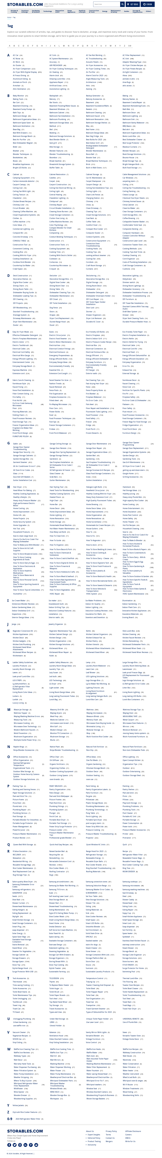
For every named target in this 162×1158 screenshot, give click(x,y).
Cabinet (16, 174)
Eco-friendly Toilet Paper (133, 332)
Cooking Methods (130, 249)
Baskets (89, 109)
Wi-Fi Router (128, 1085)
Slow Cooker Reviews (94, 916)
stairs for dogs (92, 945)
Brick (88, 164)
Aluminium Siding (20, 79)
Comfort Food (91, 225)
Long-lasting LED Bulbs (132, 696)
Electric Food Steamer (58, 339)
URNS (52, 1022)
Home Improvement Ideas (60, 512)
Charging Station (93, 198)
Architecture (91, 82)
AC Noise (16, 59)
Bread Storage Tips (130, 161)
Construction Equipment (96, 241)
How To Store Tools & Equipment (131, 585)
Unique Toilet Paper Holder (97, 1019)
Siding (88, 906)
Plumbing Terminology (95, 810)
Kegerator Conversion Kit (23, 631)
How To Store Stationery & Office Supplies (63, 585)
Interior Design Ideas (20, 617)
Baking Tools (18, 99)
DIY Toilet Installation (58, 303)
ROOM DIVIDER (129, 871)
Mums (52, 740)
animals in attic (129, 79)
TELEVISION (54, 978)
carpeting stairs (129, 181)
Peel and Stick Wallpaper (59, 796)
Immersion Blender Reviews (23, 604)
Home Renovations (93, 518)
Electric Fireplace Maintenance (25, 339)
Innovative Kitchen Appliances (134, 611)
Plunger (52, 813)
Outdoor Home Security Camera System (26, 775)
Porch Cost (53, 816)
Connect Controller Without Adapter (134, 237)
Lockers (16, 696)
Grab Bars (54, 477)
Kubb (51, 656)
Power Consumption (131, 823)
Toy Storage (54, 1005)
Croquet (52, 269)
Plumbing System (56, 810)
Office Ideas (91, 757)
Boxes (15, 161)
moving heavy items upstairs (134, 733)
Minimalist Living (94, 726)
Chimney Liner (19, 205)
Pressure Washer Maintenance (25, 834)
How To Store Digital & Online (62, 563)
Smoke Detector (55, 927)
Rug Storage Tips (20, 875)
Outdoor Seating (93, 775)
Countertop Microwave (58, 265)
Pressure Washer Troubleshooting (100, 834)
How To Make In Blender (133, 540)
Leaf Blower (91, 672)
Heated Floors (55, 497)
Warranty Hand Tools (22, 1064)
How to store (91, 545)
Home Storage (55, 522)
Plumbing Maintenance (95, 806)
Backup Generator (93, 96)
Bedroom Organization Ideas (134, 133)
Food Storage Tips (20, 422)
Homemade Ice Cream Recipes (98, 525)
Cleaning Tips (91, 211)
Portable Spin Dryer (94, 820)
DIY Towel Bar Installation (133, 303)
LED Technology (55, 680)
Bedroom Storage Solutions (61, 136)
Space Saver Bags (19, 937)
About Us (90, 1131)
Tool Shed (126, 999)
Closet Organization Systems (24, 215)
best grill (53, 143)
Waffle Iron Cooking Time (60, 1049)
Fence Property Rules (94, 390)
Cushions (126, 269)
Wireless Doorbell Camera (97, 1092)
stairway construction (131, 945)
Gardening (90, 459)
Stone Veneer (91, 951)
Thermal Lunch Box (130, 978)
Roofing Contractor (57, 871)
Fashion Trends (55, 384)
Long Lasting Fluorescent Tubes (62, 696)
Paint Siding (91, 786)
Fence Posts (53, 390)
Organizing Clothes (57, 768)
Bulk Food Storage (130, 168)
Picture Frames (55, 800)
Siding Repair (128, 910)
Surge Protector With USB (22, 972)
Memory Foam (92, 720)
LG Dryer (52, 684)
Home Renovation (57, 518)
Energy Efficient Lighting (23, 359)
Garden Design (129, 455)
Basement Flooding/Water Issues (63, 106)
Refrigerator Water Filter (133, 855)
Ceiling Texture (19, 195)
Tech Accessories (19, 978)
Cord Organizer (129, 259)
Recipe (125, 851)
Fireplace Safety (129, 397)
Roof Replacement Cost (22, 871)
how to (125, 532)
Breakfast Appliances (21, 164)
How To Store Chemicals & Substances (60, 554)
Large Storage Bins (130, 662)
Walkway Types (20, 1056)
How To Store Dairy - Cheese (97, 558)
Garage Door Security (21, 452)
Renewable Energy (93, 858)
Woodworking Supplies (23, 1099)
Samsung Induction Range (96, 886)
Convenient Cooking (21, 249)
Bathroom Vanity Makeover (134, 123)
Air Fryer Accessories (94, 65)
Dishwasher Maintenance (60, 296)
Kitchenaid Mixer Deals (132, 648)
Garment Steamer (20, 462)
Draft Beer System (130, 312)
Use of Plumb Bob (130, 1022)
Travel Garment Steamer (96, 1009)
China (88, 205)
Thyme (52, 982)
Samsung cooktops (130, 882)
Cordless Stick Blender (22, 262)
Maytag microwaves (94, 713)
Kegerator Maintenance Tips (60, 631)
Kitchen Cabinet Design (58, 634)
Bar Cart (16, 102)
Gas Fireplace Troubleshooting (98, 462)
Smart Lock (127, 923)
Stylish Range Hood (20, 968)
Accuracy (53, 62)
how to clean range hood (23, 536)
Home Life (17, 515)
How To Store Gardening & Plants (133, 567)
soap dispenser (18, 930)
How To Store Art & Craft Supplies (23, 549)
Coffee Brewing (129, 218)
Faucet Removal (55, 387)
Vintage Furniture (93, 1039)
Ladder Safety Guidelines (23, 662)
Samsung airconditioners (59, 882)
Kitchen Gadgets (19, 641)
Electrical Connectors (94, 349)
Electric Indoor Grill (94, 339)
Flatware (126, 404)
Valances (52, 1032)
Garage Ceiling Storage (59, 444)
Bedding (53, 133)
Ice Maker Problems (94, 601)
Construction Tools (57, 245)
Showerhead (127, 903)
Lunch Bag (53, 699)
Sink (87, 913)
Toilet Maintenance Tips (22, 995)
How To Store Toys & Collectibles (26, 590)
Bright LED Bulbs (20, 168)
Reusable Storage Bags (22, 865)
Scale (51, 893)
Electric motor (18, 342)
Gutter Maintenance (58, 480)
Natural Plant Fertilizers (132, 747)
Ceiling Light (54, 191)
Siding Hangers (18, 910)
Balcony (53, 99)
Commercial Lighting (21, 229)
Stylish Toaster (55, 968)
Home (9, 17)
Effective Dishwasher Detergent (25, 335)
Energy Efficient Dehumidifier (135, 355)
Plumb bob (17, 806)
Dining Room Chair (57, 286)
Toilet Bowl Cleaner (130, 988)
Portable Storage (129, 820)
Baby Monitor (18, 96)
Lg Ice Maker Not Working (96, 684)
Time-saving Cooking (21, 985)
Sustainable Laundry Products (98, 972)
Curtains (89, 269)
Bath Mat (126, 109)
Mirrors (126, 726)
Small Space (90, 920)
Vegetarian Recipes (20, 1036)
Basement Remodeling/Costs (134, 106)
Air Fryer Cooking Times (96, 69)
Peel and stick (128, 793)
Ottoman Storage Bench (95, 768)
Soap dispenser (129, 927)
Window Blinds (56, 1089)
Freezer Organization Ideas (23, 425)
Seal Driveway (128, 893)
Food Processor (92, 415)
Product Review (19, 838)
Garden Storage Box (21, 459)
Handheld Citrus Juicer (95, 490)
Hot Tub (16, 529)
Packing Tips (18, 786)
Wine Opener (19, 1092)
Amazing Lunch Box (57, 79)
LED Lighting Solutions (95, 676)
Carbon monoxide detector (24, 181)
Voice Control (91, 1042)
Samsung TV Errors (57, 889)
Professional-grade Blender (60, 838)
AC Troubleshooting (94, 59)
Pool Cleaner (128, 813)
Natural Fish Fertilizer (95, 747)
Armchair (16, 86)
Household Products (21, 532)
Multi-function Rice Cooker (97, 737)
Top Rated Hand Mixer (58, 1002)
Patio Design (54, 793)
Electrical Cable (129, 345)
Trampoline (90, 1005)
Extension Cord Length (58, 373)
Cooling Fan (91, 259)
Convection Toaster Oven (133, 245)
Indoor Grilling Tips (57, 607)
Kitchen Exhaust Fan (94, 638)
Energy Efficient (92, 355)
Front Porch (90, 429)
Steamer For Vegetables (21, 951)
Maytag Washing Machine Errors (27, 716)
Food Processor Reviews (22, 418)
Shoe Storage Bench (57, 900)
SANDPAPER (17, 893)
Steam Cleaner (91, 948)
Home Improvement (21, 512)
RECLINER (17, 855)
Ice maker (53, 601)
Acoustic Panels (92, 62)
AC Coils (53, 55)
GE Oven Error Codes (21, 470)
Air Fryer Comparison (21, 69)
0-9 (129, 46)
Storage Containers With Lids (97, 955)
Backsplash (54, 96)
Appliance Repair (56, 82)
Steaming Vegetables (57, 951)
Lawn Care (90, 669)
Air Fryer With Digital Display (25, 72)
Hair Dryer (17, 487)
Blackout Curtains (130, 147)
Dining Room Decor (94, 286)
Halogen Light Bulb (94, 487)
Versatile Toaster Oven (132, 1036)
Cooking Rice (18, 252)
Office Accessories (20, 757)
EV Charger (90, 370)
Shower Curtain (18, 903)
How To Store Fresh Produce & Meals (98, 567)
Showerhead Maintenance (22, 906)
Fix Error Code (92, 400)
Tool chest (53, 999)
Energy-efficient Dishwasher (97, 359)
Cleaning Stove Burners (58, 211)
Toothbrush (17, 1002)
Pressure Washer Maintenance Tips (61, 834)
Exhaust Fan (127, 370)
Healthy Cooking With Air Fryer (98, 494)
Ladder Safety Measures (59, 662)
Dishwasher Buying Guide (23, 292)
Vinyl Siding (17, 1042)
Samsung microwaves (131, 886)
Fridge (88, 425)
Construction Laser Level (133, 241)
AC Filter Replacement (132, 55)
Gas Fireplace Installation (60, 462)
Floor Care (53, 408)
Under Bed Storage (57, 1019)
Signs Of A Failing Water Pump (61, 913)
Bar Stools (54, 102)
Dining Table (55, 289)
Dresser (126, 315)
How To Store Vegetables (60, 590)
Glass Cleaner (55, 473)
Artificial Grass (56, 86)
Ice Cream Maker (19, 601)
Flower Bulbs (54, 412)
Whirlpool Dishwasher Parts (61, 1081)
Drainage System (20, 315)
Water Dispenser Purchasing (25, 1067)
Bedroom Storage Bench (22, 136)
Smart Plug (16, 927)
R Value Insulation (20, 851)
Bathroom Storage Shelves (96, 123)
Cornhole (89, 262)
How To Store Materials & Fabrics (23, 576)
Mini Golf (54, 726)
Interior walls (54, 617)
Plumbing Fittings (56, 806)
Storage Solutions (130, 958)
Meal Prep (54, 716)
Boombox (53, 158)
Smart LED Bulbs (92, 923)
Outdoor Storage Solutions (24, 779)
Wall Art (53, 1056)
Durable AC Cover (93, 322)
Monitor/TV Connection (59, 733)
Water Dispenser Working (60, 1067)
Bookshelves (18, 158)
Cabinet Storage (92, 174)
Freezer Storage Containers (60, 425)
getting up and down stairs (134, 470)
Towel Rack (127, 1002)
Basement (90, 102)
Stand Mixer (17, 948)
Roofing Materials (93, 871)
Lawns (15, 672)
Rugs (51, 875)
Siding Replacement (20, 913)
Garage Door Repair (94, 448)
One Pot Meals (92, 760)
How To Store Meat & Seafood (62, 576)
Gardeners (54, 459)
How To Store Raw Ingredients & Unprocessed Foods (63, 581)
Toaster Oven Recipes (131, 985)
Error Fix (126, 366)
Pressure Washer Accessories (134, 830)
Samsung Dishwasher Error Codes (23, 885)
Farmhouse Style (19, 384)
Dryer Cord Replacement (60, 318)
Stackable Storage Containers (61, 941)
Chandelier (17, 198)
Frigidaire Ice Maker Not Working (22, 429)
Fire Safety (17, 397)
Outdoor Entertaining (131, 771)
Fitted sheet (54, 400)
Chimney (89, 201)
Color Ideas (17, 225)
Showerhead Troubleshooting (61, 906)
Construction (54, 241)
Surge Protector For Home (133, 968)
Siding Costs (128, 906)
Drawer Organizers (93, 315)
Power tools (127, 827)
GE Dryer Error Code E (132, 466)
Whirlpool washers (94, 1085)
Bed (51, 129)
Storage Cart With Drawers (60, 955)
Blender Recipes (129, 151)
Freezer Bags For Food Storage (135, 422)
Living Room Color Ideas (22, 692)
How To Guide (55, 540)
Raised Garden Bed (57, 851)
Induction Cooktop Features (60, 611)
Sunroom (89, 968)
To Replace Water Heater (59, 985)
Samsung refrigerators (21, 889)
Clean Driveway (92, 208)
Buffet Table (55, 168)
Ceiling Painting (129, 191)
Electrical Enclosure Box (95, 352)
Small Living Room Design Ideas (62, 920)
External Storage (129, 373)
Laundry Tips (54, 669)
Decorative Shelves (20, 279)
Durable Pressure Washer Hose (135, 322)
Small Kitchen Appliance (132, 916)
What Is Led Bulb (130, 1077)
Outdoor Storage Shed (132, 775)
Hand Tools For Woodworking (62, 490)
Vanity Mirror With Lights (96, 1032)
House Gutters (92, 529)
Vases (125, 1032)
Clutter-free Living (57, 218)
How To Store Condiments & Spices (134, 554)
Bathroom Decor (129, 113)
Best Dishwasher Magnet (23, 143)
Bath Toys (17, 113)
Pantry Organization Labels (97, 789)
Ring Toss (126, 868)
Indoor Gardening (129, 604)
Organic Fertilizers (57, 764)
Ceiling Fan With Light (22, 191)
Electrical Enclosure (57, 352)
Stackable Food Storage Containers (21, 941)
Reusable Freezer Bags (132, 861)
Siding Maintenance (57, 910)
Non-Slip (89, 750)
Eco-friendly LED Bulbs (95, 332)
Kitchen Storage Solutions (59, 644)
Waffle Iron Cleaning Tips (24, 1049)
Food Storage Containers (132, 418)
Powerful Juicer (19, 830)
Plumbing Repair (19, 810)
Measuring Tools (20, 720)
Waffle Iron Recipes (130, 1049)
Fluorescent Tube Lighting (96, 412)
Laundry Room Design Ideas (60, 666)
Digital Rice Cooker (20, 282)
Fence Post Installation (22, 390)
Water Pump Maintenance (60, 1074)
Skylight (15, 916)
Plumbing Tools (129, 810)
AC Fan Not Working (94, 55)
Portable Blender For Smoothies (26, 820)
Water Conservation (131, 1064)
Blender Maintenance (94, 151)
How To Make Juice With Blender (26, 545)
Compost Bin (18, 233)
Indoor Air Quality (93, 604)
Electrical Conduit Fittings (60, 349)
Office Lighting (129, 757)
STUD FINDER (128, 965)
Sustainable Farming (57, 972)
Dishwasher (91, 289)
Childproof (53, 201)
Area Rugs (127, 82)
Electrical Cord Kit (130, 349)
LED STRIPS (17, 680)
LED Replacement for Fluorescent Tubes (136, 676)
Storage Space (18, 961)
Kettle (88, 631)
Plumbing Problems (131, 806)
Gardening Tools (129, 459)
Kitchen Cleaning (129, 634)
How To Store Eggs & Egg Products (133, 563)
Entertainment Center (21, 362)
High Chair (54, 500)
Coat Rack (90, 218)
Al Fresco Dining (19, 75)
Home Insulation (129, 512)
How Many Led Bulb (58, 532)
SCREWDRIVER (91, 893)
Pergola (89, 796)
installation (53, 614)
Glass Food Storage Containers (98, 473)
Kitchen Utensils (92, 644)
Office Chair (54, 757)
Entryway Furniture (94, 362)
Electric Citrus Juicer (57, 335)
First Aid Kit (17, 400)
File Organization (56, 394)
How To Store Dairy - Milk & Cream (134, 558)
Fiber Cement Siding (21, 394)
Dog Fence (54, 308)
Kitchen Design (55, 638)
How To (89, 532)
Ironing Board (128, 617)
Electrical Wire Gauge (21, 355)
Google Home (128, 473)
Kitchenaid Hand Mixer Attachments (22, 648)
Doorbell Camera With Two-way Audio (135, 307)
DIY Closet (54, 299)
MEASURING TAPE (130, 716)
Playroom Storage (130, 803)
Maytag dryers (56, 713)
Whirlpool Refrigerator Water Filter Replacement (26, 1084)
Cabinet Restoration (57, 174)
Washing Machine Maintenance (99, 1064)
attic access (127, 86)
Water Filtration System (23, 1071)
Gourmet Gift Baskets (21, 477)
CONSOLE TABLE (19, 241)
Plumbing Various (20, 813)
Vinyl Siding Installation (59, 1042)
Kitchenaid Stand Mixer (95, 652)
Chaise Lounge (128, 195)
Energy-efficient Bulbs (58, 359)
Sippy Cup (127, 913)
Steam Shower (128, 948)
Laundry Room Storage (22, 669)
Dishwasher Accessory (131, 289)
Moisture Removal (130, 730)
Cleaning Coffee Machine (23, 211)
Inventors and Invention (95, 617)
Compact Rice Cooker (94, 229)
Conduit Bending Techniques (61, 237)
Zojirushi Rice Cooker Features (25, 1112)
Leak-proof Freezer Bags (132, 672)
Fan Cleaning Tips (93, 380)
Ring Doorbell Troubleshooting (98, 868)
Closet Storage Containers (59, 215)
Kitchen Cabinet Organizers (97, 634)
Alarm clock (54, 75)
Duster (16, 325)
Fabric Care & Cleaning (22, 380)
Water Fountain (93, 1071)
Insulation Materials (130, 614)
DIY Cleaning (18, 299)
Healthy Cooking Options (60, 494)
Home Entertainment (131, 508)
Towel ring (17, 1005)
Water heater (128, 1071)
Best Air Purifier (19, 140)
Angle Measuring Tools (95, 79)
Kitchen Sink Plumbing (22, 644)
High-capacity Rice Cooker (133, 500)
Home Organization (94, 515)
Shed (124, 896)
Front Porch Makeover (58, 433)
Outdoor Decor (92, 771)
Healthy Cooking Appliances (24, 494)
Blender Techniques (21, 154)
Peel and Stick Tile (20, 796)
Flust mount (127, 412)
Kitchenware (18, 656)
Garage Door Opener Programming (131, 444)
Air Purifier (90, 72)
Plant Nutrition (55, 803)
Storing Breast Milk (57, 961)
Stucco (88, 965)
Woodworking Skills (131, 1095)
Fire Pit (125, 394)
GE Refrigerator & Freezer (60, 470)
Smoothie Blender (93, 927)
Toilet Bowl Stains (20, 992)
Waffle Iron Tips (56, 1053)
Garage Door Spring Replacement (63, 452)
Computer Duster (93, 233)
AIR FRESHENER (56, 65)
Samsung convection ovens (96, 882)
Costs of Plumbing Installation (135, 262)
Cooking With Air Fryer (22, 255)
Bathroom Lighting (130, 116)
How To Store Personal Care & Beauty (25, 581)
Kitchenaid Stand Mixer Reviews (135, 652)
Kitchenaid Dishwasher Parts (134, 644)
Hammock (127, 487)
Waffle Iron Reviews (22, 1053)
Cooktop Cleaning (130, 255)
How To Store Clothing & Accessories (96, 554)
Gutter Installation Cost (22, 480)
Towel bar (90, 1002)
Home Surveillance (93, 522)
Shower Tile (90, 903)
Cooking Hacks (92, 249)
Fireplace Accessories (57, 397)
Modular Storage (93, 730)
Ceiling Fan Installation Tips (97, 188)
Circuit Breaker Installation (60, 208)
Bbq (87, 126)
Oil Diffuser (54, 760)
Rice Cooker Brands (94, 865)
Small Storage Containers (22, 923)
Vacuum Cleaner (19, 1032)
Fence (88, 387)
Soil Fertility (128, 930)
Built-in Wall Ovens (94, 168)
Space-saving (54, 937)
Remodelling (54, 858)
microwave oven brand (59, 723)
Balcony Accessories (94, 99)
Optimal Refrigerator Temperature (21, 764)
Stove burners (128, 961)
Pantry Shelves (128, 789)
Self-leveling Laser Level (59, 896)
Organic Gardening (93, 764)
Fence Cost (127, 387)
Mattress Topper (20, 713)
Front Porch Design (20, 433)
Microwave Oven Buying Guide (99, 723)
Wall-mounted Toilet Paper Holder (98, 1060)
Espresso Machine (20, 370)
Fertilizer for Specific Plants (134, 390)
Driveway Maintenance (22, 318)
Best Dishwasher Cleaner (133, 140)
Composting (54, 233)
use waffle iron (19, 1026)
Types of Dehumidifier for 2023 (99, 1012)
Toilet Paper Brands (57, 995)
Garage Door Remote (58, 448)
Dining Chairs (18, 286)
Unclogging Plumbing (22, 1019)
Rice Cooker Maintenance (23, 868)
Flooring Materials (20, 412)
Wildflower (18, 1089)
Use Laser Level (92, 1022)
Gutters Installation (94, 480)
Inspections (16, 614)
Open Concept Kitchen (132, 760)
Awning (89, 89)
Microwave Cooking (22, 723)
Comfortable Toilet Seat (132, 225)
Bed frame (90, 129)
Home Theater (128, 522)
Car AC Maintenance (94, 178)
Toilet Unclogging (20, 999)
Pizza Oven (17, 803)
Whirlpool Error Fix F (95, 1081)
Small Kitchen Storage (21, 920)
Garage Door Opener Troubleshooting (21, 448)
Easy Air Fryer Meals (21, 332)
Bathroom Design (20, 116)
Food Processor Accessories (134, 415)
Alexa (125, 75)
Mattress (90, 710)
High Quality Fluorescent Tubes (99, 500)
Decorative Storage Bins (59, 279)
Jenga (14, 624)
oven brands (55, 779)
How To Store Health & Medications (22, 572)
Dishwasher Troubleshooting (134, 296)
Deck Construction (20, 276)
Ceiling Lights (91, 191)
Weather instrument (131, 1074)
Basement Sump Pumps (22, 109)
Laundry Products (20, 666)
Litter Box (126, 688)
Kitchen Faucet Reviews (132, 638)
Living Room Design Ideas (59, 692)
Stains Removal (18, 945)
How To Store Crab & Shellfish (62, 558)
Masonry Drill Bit (57, 710)
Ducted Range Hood (58, 322)
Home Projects (19, 518)
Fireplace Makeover (94, 397)
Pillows (125, 800)
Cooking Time (55, 252)
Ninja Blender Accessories (23, 750)
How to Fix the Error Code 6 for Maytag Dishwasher (135, 536)
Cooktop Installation (21, 259)
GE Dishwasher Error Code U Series (97, 466)
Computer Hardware (131, 233)
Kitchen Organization (57, 641)
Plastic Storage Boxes (94, 803)
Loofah (15, 699)
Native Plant (55, 747)
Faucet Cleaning (129, 384)
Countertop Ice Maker (21, 265)
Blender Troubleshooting (60, 154)
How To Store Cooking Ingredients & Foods (22, 558)
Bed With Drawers (20, 133)
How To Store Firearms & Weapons (60, 567)
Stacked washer (92, 941)
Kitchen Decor (18, 638)
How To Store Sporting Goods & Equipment (26, 585)
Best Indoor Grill (93, 143)
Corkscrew (53, 262)
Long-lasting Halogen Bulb (97, 696)
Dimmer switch (129, 282)
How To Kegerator (93, 540)
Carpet (52, 181)
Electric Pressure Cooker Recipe (98, 342)
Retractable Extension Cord (60, 861)
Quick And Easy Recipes (59, 845)
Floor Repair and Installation (97, 408)
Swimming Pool (129, 972)
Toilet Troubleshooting (132, 995)
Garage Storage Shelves (59, 455)
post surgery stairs (93, 823)
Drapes (52, 315)
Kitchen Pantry (92, 641)
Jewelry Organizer (56, 624)
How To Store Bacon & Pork (61, 549)
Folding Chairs (18, 415)
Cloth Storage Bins (130, 215)
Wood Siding (128, 1092)
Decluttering (91, 276)
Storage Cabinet (18, 955)
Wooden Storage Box (58, 1095)
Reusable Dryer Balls (94, 861)
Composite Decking (130, 229)
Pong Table (90, 813)
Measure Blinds (93, 716)
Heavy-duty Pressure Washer (25, 500)
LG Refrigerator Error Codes (134, 684)
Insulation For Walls (94, 614)
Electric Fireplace (93, 335)
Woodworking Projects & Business (100, 1095)
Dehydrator (127, 279)
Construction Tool (20, 245)
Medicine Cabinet (57, 720)
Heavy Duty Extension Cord (97, 497)
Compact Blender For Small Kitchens (60, 229)
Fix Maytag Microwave (58, 404)
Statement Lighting (56, 948)
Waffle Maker (92, 1053)
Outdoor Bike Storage (22, 771)
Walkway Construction (132, 1053)
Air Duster (17, 65)
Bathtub (53, 126)
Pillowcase (90, 800)
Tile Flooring (128, 982)
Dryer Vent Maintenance (22, 322)
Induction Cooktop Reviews (97, 611)
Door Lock (90, 308)
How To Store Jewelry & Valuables (132, 572)
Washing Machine (57, 1064)
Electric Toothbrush (21, 345)
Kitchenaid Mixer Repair (59, 652)
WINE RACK (54, 1092)
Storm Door (90, 961)
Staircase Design (55, 945)
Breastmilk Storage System (60, 164)
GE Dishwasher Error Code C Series (61, 466)
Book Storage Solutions (132, 154)
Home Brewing (92, 504)
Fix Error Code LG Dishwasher (135, 400)
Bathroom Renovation (95, 119)
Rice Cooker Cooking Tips (133, 865)
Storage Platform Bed (94, 958)
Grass (88, 477)
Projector (89, 838)
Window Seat (92, 1089)
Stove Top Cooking (56, 965)
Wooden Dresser (20, 1095)
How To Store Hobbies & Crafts (62, 572)
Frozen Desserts (92, 433)
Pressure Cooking (93, 830)
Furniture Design (129, 433)
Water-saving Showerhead (97, 1074)
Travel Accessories (56, 1009)
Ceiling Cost (18, 188)
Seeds (14, 896)
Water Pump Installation (24, 1074)
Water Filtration (129, 1067)
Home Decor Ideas (93, 508)
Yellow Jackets (18, 1105)
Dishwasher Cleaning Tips (60, 292)
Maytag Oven (128, 713)
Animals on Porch (20, 82)
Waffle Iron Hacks (94, 1049)
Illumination (127, 601)
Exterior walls (91, 373)
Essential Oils (54, 370)
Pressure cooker (55, 830)
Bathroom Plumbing (58, 119)
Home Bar (54, 504)
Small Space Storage (131, 920)
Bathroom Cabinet (57, 113)
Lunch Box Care (92, 699)
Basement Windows (57, 109)
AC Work (16, 62)
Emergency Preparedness (59, 355)
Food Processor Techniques (60, 418)
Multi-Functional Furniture (134, 737)
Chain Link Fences (93, 195)
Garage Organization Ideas (96, 452)
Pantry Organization (57, 789)
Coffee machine (19, 222)
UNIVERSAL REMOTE (131, 1019)
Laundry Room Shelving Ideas (134, 666)
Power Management (21, 827)
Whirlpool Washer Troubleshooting (57, 1084)
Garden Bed (91, 455)
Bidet (15, 147)
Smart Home (54, 923)
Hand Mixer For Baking (22, 490)
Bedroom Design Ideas (95, 133)
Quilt (125, 845)
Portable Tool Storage (58, 823)
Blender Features (56, 151)
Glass (15, 473)
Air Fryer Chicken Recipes (133, 65)
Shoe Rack (16, 900)
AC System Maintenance (59, 59)
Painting (126, 786)
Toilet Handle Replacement (133, 992)
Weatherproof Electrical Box (61, 1077)
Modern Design (56, 730)
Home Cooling (19, 508)
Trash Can (17, 1009)
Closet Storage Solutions (96, 215)
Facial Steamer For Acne (58, 380)
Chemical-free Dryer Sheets (134, 198)
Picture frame (18, 800)
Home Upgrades (19, 525)
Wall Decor (18, 1060)
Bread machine (56, 161)
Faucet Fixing (18, 387)
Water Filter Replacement (97, 1067)
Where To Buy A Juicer (23, 1081)
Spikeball (126, 937)
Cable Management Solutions (134, 174)
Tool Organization (93, 999)
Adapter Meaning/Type (132, 62)
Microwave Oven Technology (25, 726)
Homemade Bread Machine (61, 525)
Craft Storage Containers (133, 265)
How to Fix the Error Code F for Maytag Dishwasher (26, 540)
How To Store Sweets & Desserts (99, 585)
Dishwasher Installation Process (135, 292)
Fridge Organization (131, 425)
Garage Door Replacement (133, 448)
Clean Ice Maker (129, 208)
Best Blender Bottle (57, 140)
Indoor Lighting (92, 607)
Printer (125, 834)
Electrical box (54, 345)
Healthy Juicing (129, 494)
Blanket (16, 151)
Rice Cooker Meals (56, 868)
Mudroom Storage (57, 737)
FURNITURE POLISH (21, 436)
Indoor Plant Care (129, 607)
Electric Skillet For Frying (133, 342)
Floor (15, 408)
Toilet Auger (54, 988)
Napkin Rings (18, 747)
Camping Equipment (21, 178)
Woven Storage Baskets (96, 1099)
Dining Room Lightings (132, 286)
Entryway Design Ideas (58, 362)
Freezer (89, 422)
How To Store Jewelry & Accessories (95, 572)
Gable (15, 444)
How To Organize (57, 545)
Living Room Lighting (131, 692)
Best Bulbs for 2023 (94, 140)
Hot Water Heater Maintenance (62, 529)
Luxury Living (18, 703)
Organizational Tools (21, 768)
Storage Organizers (56, 958)
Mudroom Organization (23, 737)
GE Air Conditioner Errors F (24, 466)
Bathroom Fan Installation (60, 116)
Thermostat (17, 982)
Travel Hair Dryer (130, 1009)
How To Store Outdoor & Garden (136, 576)
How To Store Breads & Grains (25, 554)
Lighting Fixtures (93, 688)
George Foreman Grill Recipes (98, 470)
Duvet (52, 325)
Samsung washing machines (134, 889)
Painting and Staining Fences (24, 789)
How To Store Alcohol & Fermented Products (132, 545)
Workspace (54, 1099)
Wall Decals (127, 1056)
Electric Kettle (128, 339)
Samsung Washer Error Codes (98, 889)
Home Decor (55, 508)
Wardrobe (127, 1060)
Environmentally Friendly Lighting (96, 366)
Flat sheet (90, 404)
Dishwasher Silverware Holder (98, 296)
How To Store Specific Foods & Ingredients (135, 581)
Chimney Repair (55, 205)
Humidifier (17, 594)
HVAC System (91, 594)
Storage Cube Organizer (132, 955)
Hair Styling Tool (56, 487)
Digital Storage (92, 282)
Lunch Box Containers (131, 699)
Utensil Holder (56, 1026)
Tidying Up (90, 982)
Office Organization (21, 760)
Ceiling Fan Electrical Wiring (60, 188)
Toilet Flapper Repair (94, 992)
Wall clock (91, 1056)
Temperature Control (94, 978)
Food (51, 415)
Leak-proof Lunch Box (21, 676)
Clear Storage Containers (133, 211)
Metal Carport (128, 720)
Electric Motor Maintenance (60, 342)
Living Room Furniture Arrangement (95, 692)
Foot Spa (52, 422)
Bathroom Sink (129, 119)
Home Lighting (56, 515)
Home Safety (128, 518)
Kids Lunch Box (129, 631)
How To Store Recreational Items (99, 581)
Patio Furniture (92, 793)
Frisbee (52, 429)
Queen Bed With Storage (23, 845)
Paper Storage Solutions (22, 793)
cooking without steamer (96, 255)
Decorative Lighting (130, 276)
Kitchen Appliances (20, 634)
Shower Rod (54, 903)
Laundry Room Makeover (96, 666)
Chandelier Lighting (57, 198)
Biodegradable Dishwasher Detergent (97, 147)
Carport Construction (58, 184)
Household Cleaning (131, 529)
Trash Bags (127, 1005)
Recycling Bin (54, 855)
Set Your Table (92, 896)
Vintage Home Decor (131, 1039)
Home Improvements (94, 512)
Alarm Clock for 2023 (94, 75)
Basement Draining (20, 106)
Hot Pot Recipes (129, 525)
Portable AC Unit (129, 816)
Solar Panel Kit (55, 933)
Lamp (88, 662)
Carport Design (92, 184)
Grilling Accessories (131, 477)
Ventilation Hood (56, 1036)
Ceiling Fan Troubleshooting (134, 188)
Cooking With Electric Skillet (60, 255)
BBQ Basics (127, 126)
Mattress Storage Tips (132, 710)
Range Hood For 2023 (95, 851)
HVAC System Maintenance (133, 594)
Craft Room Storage (94, 265)
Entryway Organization (132, 362)
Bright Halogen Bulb (131, 164)
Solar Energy (17, 933)
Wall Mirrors (55, 1060)
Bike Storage (55, 147)
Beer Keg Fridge (92, 136)
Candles (52, 178)
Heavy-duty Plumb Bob (132, 497)
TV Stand (16, 1012)
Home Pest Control (130, 515)
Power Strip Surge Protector (60, 827)
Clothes (16, 218)
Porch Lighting (92, 816)
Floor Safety (127, 408)
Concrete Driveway (20, 237)
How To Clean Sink (57, 536)
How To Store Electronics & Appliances (24, 567)
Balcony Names (129, 99)
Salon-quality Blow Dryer (22, 882)
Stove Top (16, 965)
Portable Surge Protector (23, 823)
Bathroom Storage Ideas (59, 123)
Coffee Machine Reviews (59, 222)
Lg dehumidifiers (20, 684)
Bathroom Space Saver (22, 123)
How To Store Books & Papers (135, 549)
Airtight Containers (130, 72)
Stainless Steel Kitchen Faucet (134, 941)
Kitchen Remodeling (131, 641)
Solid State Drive (92, 933)
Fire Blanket (91, 394)
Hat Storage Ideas (130, 490)
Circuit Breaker (19, 208)
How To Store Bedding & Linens (99, 549)
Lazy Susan (53, 672)
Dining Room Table (20, 289)
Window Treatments (131, 1089)
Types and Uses (55, 1012)
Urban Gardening (20, 1022)
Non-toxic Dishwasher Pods (134, 750)
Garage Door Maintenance (96, 444)
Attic (88, 86)
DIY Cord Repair (92, 299)
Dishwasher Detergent (95, 292)
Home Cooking (129, 504)
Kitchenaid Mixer (56, 648)
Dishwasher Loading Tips (23, 296)
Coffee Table (91, 222)
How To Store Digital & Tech (97, 563)
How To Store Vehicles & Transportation (96, 590)
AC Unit (126, 59)
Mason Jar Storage (21, 710)
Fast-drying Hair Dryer (95, 384)
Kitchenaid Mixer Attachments (98, 648)
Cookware (53, 259)
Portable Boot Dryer (57, 820)
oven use (89, 779)
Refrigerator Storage (94, 855)
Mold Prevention (20, 733)
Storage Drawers (19, 958)
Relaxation (17, 858)
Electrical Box (91, 345)
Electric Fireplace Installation (134, 335)
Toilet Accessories (20, 988)
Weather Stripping (21, 1077)
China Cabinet (128, 205)
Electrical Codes (19, 349)
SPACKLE (89, 937)
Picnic (125, 796)
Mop (88, 733)
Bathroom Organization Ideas (25, 119)
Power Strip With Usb (95, 827)
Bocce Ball (90, 154)
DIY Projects (18, 303)
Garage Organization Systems (134, 452)
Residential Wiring (20, 861)
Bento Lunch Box (129, 136)
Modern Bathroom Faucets (24, 730)
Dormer (89, 312)
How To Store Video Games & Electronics (134, 590)
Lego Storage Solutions (132, 680)
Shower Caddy (128, 900)
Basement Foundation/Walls (97, 106)
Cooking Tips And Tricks (132, 252)
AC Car (15, 55)
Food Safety (90, 418)
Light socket (54, 688)
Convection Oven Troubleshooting (93, 245)
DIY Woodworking (20, 308)
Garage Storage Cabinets (23, 455)
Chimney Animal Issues (132, 201)
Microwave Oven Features (133, 723)
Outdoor (126, 768)
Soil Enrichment (92, 930)
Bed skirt (126, 129)
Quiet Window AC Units (95, 845)
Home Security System (22, 522)
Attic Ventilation (19, 89)
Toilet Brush (54, 992)
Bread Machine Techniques (97, 161)
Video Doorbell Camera (58, 1039)
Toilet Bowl (90, 988)
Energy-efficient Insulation (133, 359)
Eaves (51, 332)
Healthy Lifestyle (20, 497)
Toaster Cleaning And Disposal (98, 985)
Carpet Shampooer (93, 181)
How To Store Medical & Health (98, 576)
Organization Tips (130, 764)
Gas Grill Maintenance (131, 462)
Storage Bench (128, 951)
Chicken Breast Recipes (22, 201)
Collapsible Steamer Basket (134, 222)
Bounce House (128, 158)
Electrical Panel (129, 352)
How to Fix (90, 536)
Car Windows (128, 178)
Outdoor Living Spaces (59, 775)
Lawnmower (127, 669)
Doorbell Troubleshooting (23, 312)
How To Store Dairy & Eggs (24, 563)
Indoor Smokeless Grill (21, 611)
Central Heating (55, 195)
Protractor (127, 838)
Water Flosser (55, 1071)
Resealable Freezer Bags (132, 858)
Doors (52, 312)
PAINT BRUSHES (56, 786)
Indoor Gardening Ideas (21, 607)
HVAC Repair (55, 594)
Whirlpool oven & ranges (133, 1081)
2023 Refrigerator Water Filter (28, 1119)
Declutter (53, 276)
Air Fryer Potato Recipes (132, 69)
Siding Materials (92, 910)
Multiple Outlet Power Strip (25, 740)
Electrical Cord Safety (21, 352)
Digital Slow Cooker (58, 282)
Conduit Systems (93, 237)
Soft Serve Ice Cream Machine (61, 930)
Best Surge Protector (131, 143)
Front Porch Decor (130, 429)
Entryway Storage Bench (22, 366)
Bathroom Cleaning (94, 113)
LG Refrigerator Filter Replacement (21, 688)
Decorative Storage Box (95, 279)
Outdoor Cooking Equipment (61, 771)
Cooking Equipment (57, 249)
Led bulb (53, 676)
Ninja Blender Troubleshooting (62, 750)
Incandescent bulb (56, 604)
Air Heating (54, 72)
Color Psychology (56, 225)
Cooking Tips (91, 252)
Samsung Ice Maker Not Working (62, 886)
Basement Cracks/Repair (132, 102)
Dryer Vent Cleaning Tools (133, 318)
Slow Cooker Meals (56, 916)
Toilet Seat (90, 995)
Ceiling (125, 184)
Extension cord (19, 373)
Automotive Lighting (58, 89)
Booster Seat (91, 158)
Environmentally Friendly (59, 366)
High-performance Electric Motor (24, 504)
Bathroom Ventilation (21, 126)
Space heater (128, 933)
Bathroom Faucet (93, 116)
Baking (125, 96)
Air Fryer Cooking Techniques (61, 69)
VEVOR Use (17, 1039)
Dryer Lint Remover (94, 318)
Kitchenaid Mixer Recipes (23, 652)
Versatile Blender (93, 1036)
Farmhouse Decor (130, 380)
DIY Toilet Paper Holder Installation (96, 303)
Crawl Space (18, 269)
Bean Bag (16, 129)
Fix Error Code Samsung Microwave (22, 404)
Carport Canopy (19, 184)
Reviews (52, 865)
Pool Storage (18, 816)
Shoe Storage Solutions (95, 900)
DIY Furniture (128, 299)
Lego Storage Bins (93, 680)
